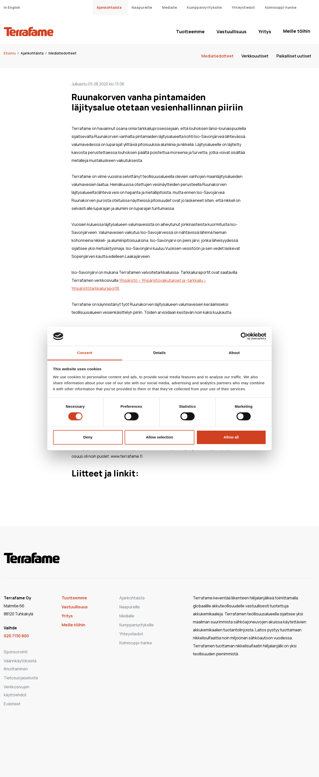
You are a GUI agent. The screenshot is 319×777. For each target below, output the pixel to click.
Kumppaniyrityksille (204, 7)
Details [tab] (159, 353)
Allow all (231, 437)
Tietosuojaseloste (21, 678)
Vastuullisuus (231, 31)
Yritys (264, 31)
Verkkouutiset (254, 56)
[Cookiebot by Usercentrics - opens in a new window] (244, 336)
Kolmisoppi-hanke (280, 7)
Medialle (169, 7)
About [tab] (234, 353)
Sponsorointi (15, 652)
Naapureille (142, 7)
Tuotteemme (190, 31)
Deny (87, 437)
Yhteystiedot (243, 7)
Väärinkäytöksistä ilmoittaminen (20, 665)
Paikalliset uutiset (293, 56)
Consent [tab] (84, 353)
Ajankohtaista (109, 7)
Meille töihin (296, 31)
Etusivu (10, 53)
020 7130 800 (16, 636)
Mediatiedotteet (63, 53)
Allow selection (159, 437)
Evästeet (12, 704)
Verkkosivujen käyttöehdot (16, 691)
